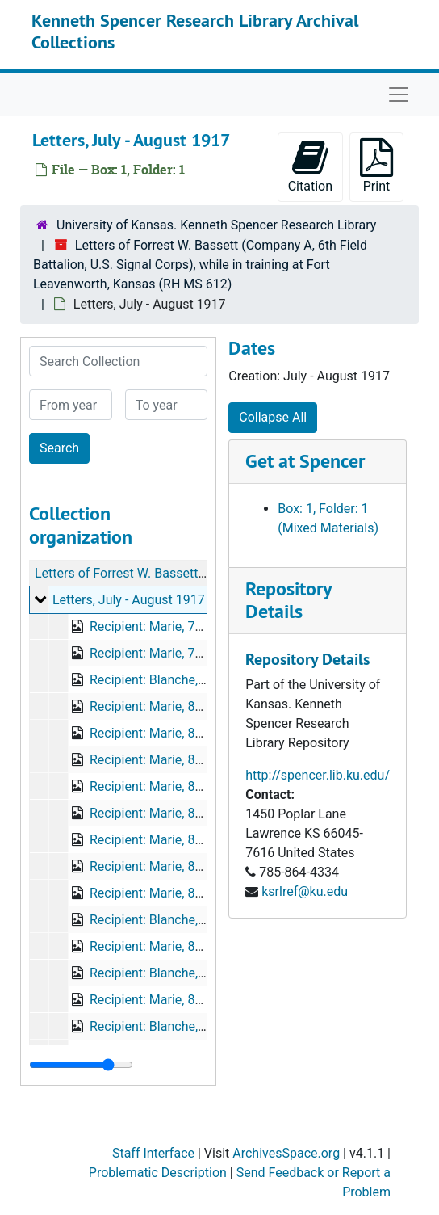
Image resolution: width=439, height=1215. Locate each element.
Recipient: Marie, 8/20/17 (162, 999)
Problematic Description (158, 1172)
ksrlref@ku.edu (304, 891)
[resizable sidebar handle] (81, 1064)
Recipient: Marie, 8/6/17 (159, 786)
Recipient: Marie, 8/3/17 (159, 759)
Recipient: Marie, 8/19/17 (162, 946)
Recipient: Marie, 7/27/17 (162, 626)
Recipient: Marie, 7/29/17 (162, 653)
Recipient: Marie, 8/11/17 (162, 839)
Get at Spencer (305, 460)
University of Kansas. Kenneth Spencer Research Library (216, 225)
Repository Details (288, 600)
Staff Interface (153, 1153)
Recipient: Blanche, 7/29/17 (169, 679)
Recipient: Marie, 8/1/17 (159, 706)
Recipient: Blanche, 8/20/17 (169, 973)
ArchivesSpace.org (286, 1153)
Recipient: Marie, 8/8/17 (159, 813)
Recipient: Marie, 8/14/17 (162, 893)
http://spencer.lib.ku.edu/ (317, 775)
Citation (310, 166)
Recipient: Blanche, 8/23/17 (169, 1026)
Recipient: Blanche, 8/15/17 (169, 919)
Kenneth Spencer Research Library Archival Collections (194, 31)
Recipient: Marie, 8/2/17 (159, 733)
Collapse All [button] (273, 417)
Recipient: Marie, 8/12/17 (162, 866)
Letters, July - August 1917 (128, 600)
